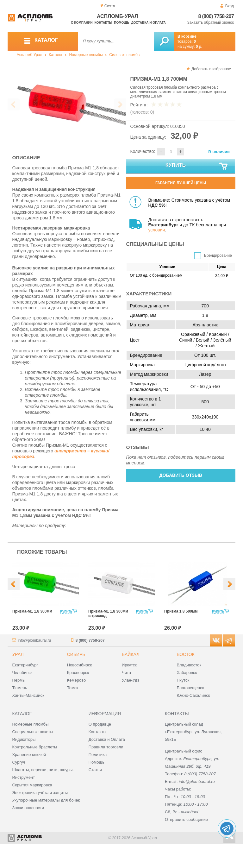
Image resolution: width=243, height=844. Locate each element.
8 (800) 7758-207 (216, 16)
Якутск (183, 680)
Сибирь (76, 654)
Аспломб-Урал (29, 55)
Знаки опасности (28, 807)
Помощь (121, 22)
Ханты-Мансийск (28, 695)
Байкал (130, 654)
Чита (126, 672)
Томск (72, 687)
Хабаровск (187, 672)
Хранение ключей (29, 754)
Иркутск (129, 665)
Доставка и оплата (148, 22)
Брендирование (218, 255)
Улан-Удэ (130, 680)
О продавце (100, 724)
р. (199, 46)
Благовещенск (190, 687)
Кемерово (76, 680)
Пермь (18, 680)
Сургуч (18, 762)
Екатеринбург (25, 665)
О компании (82, 22)
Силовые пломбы (124, 55)
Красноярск (78, 672)
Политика (98, 754)
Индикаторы (23, 739)
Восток (185, 654)
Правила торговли (106, 747)
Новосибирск (79, 665)
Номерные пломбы (86, 55)
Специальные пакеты (32, 731)
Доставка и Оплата (107, 739)
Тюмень (19, 687)
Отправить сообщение (186, 819)
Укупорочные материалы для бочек (46, 800)
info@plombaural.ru (34, 640)
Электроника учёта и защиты (40, 792)
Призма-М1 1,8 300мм (32, 611)
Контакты (103, 22)
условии (156, 229)
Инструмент (23, 777)
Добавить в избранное (211, 69)
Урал (17, 654)
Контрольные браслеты (34, 747)
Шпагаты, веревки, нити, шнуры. (43, 769)
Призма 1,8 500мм (181, 611)
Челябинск (22, 672)
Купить (197, 166)
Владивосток (189, 665)
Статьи (95, 769)
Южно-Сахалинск (193, 695)
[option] (67, 104)
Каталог (56, 55)
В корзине (187, 36)
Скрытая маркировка (32, 785)
